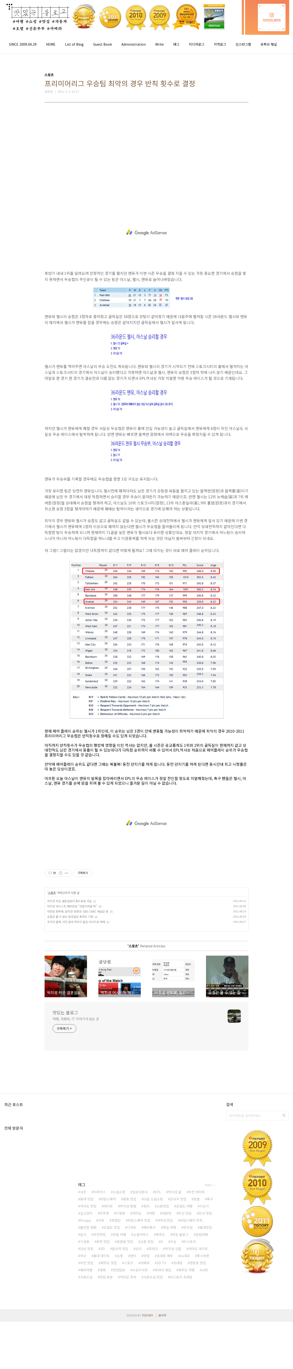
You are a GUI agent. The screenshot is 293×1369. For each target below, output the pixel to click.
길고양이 (86, 1213)
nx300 (185, 1255)
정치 (146, 1206)
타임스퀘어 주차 (191, 1220)
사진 (83, 1192)
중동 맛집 (129, 1199)
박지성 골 (174, 1192)
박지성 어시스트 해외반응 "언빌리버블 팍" (72, 906)
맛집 (146, 1255)
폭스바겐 (203, 1255)
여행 (152, 1213)
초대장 (178, 1262)
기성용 (84, 1241)
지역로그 (220, 44)
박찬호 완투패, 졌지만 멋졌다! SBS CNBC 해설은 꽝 (77, 911)
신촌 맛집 (147, 1241)
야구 (83, 1255)
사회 (205, 1270)
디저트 (131, 1227)
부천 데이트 (196, 1192)
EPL (158, 1192)
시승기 (204, 1206)
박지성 (187, 1227)
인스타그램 (243, 44)
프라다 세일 (163, 1270)
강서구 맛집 (178, 1199)
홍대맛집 (206, 1227)
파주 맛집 (103, 1241)
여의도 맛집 (88, 1206)
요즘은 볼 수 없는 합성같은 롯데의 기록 (70, 916)
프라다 (153, 1248)
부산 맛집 (185, 1213)
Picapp (85, 1220)
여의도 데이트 (198, 1248)
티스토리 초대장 (181, 1277)
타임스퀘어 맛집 (139, 1220)
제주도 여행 (186, 1270)
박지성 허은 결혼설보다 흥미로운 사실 (69, 901)
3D (103, 1248)
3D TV (161, 1262)
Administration (133, 44)
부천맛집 (99, 1234)
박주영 (104, 1213)
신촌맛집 (163, 1206)
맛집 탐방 (106, 1277)
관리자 (162, 1315)
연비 (133, 1255)
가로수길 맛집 (153, 1277)
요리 (138, 1248)
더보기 (208, 1185)
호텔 (196, 1199)
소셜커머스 (141, 1234)
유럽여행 (202, 1234)
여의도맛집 (165, 1220)
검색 (283, 1115)
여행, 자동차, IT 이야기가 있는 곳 (76, 1018)
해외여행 (86, 1270)
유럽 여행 (119, 1234)
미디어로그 (196, 44)
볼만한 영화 (88, 1227)
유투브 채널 (269, 44)
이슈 (173, 1241)
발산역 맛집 (120, 1248)
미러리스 (99, 1192)
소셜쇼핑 (119, 1192)
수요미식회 (140, 1270)
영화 (103, 1270)
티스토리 (189, 1241)
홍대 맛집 (86, 1199)
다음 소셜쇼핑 (153, 1199)
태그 (176, 44)
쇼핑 (120, 1255)
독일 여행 (169, 1227)
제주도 (160, 1234)
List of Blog (74, 44)
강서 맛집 (205, 1213)
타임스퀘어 (108, 1199)
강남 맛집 (86, 1248)
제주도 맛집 (109, 1262)
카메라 (145, 1262)
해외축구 (149, 1227)
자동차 (166, 1213)
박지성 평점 (128, 1206)
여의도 (137, 1213)
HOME (50, 44)
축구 (210, 1199)
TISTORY (147, 1315)
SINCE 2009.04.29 (23, 44)
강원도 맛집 (112, 1227)
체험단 (116, 1220)
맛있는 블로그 (65, 1012)
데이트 (108, 1206)
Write (159, 44)
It (162, 1241)
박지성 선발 (173, 1248)
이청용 (120, 1213)
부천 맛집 (86, 1262)
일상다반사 (140, 1192)
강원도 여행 (184, 1206)
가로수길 (86, 1277)
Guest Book (102, 44)
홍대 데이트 (101, 1255)
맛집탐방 (119, 1270)
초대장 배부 (165, 1255)
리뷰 (101, 1220)
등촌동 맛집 (125, 1241)
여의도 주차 (128, 1277)
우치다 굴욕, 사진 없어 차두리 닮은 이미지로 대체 (76, 922)
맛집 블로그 (180, 1234)
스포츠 (52, 893)
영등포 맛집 (198, 1262)
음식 (83, 1234)
